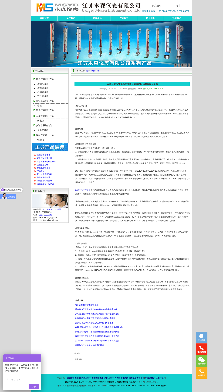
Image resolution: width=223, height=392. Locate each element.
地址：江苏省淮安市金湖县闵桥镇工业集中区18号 (78, 386)
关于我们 (70, 18)
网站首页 (44, 18)
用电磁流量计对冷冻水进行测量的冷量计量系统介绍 (97, 314)
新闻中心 (97, 18)
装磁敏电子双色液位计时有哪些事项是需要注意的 (96, 309)
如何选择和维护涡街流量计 (86, 305)
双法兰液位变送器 (44, 174)
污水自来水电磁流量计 (46, 161)
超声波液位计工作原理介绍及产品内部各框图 (94, 323)
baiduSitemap (106, 386)
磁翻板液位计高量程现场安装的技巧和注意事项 (95, 318)
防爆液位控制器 (43, 177)
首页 (87, 71)
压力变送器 (42, 130)
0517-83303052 (45, 215)
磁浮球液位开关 (43, 155)
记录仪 (40, 139)
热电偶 (40, 120)
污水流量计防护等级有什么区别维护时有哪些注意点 (97, 340)
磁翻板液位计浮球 (44, 181)
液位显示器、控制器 (45, 184)
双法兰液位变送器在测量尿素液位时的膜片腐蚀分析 (97, 336)
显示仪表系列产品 (45, 135)
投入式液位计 (44, 96)
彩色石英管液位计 (44, 158)
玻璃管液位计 (44, 92)
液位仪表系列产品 (45, 79)
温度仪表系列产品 (45, 116)
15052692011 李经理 (52, 209)
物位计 (40, 105)
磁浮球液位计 (44, 88)
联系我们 (176, 18)
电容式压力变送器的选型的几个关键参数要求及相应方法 (99, 327)
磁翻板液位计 (44, 84)
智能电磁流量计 (43, 168)
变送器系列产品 (44, 125)
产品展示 (123, 18)
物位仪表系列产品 (45, 100)
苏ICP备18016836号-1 (148, 382)
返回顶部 (78, 359)
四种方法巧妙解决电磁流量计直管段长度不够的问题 (97, 332)
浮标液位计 (41, 171)
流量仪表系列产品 (45, 110)
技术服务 (150, 18)
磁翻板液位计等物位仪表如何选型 (89, 345)
